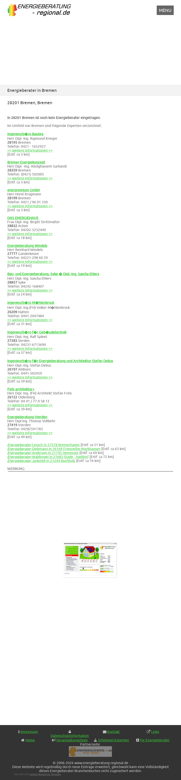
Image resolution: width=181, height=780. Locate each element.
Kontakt (113, 732)
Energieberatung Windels (27, 246)
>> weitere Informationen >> (30, 150)
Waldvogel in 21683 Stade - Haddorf (48, 457)
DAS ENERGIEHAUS (22, 218)
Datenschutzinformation (70, 736)
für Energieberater (155, 740)
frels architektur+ (20, 389)
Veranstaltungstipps (72, 740)
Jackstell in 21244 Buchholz (41, 461)
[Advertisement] (90, 51)
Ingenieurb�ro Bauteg (25, 134)
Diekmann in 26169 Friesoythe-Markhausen (53, 449)
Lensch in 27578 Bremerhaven (43, 445)
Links (155, 732)
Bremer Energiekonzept (26, 162)
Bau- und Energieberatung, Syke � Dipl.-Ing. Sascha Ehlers (53, 274)
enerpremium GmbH (23, 190)
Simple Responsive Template (45, 774)
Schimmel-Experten (113, 740)
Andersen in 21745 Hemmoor (43, 453)
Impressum (29, 732)
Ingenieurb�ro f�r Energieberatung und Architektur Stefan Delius (60, 361)
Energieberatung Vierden (27, 417)
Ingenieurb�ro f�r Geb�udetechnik (36, 332)
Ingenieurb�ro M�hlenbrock (30, 303)
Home (30, 740)
